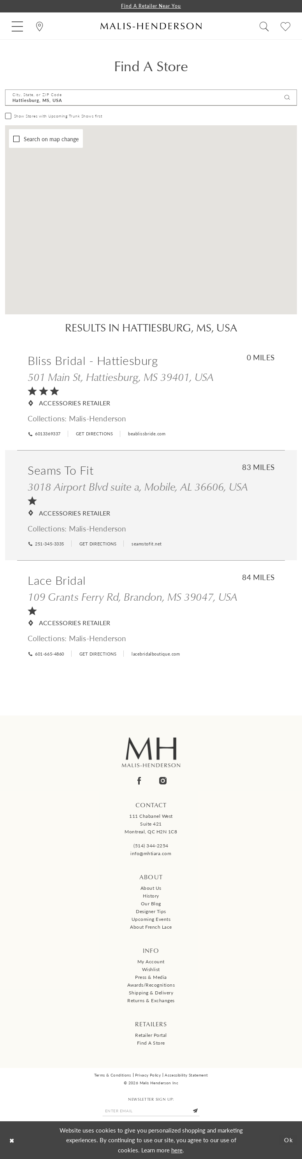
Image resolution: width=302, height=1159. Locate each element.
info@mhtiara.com (150, 853)
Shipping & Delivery (151, 992)
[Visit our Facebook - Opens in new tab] (139, 780)
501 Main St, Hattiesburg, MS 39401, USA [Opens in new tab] (121, 376)
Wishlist (151, 969)
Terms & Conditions (112, 1075)
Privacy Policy (148, 1075)
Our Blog (151, 903)
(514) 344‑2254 (151, 845)
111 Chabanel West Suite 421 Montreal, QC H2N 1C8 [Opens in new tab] (151, 824)
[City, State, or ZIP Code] (151, 97)
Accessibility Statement (186, 1075)
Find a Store (151, 1043)
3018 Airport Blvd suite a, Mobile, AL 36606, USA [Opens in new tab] (138, 486)
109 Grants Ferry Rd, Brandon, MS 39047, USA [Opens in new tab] (132, 596)
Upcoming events (151, 919)
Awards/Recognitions (151, 985)
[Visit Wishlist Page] (285, 25)
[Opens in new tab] (93, 433)
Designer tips (151, 911)
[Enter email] (151, 1110)
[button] (17, 25)
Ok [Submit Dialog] (288, 1140)
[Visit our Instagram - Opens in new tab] (163, 780)
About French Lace (151, 927)
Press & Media (151, 977)
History (151, 895)
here (177, 1150)
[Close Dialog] (12, 1140)
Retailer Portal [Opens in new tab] (151, 1035)
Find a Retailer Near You (151, 6)
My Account (151, 961)
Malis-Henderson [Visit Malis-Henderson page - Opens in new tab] (97, 418)
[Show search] (264, 25)
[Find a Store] (39, 25)
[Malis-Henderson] (151, 26)
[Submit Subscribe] (195, 1110)
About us (151, 888)
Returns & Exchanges (151, 1000)
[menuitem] (17, 25)
